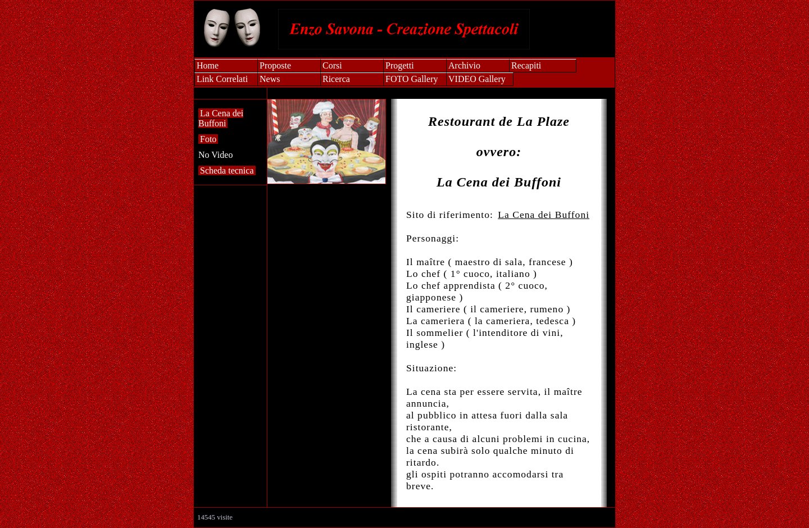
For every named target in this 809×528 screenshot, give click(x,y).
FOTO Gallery (411, 79)
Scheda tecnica (227, 170)
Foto (208, 139)
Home (208, 65)
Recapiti (526, 65)
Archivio (464, 65)
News (270, 79)
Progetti (399, 65)
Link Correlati (222, 79)
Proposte (275, 65)
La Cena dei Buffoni (220, 118)
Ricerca (336, 79)
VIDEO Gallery (477, 79)
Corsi (332, 65)
